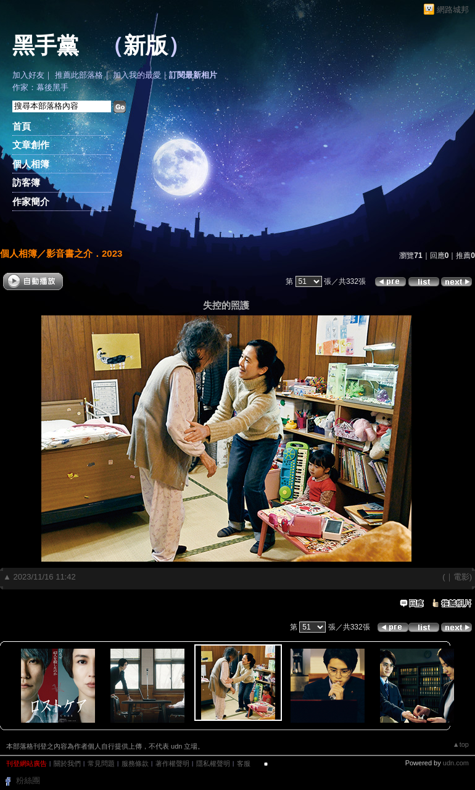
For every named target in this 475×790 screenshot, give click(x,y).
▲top (461, 744)
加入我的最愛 (137, 75)
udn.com (456, 763)
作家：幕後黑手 (40, 87)
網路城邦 (453, 9)
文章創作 (30, 144)
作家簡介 (30, 201)
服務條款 (135, 763)
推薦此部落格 (79, 75)
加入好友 (28, 75)
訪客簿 (26, 182)
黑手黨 (45, 45)
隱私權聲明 (213, 763)
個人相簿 (30, 164)
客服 (243, 763)
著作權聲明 (172, 763)
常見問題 (101, 763)
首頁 (21, 126)
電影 (461, 576)
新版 (145, 45)
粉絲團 (28, 780)
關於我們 (67, 763)
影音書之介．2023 (84, 253)
